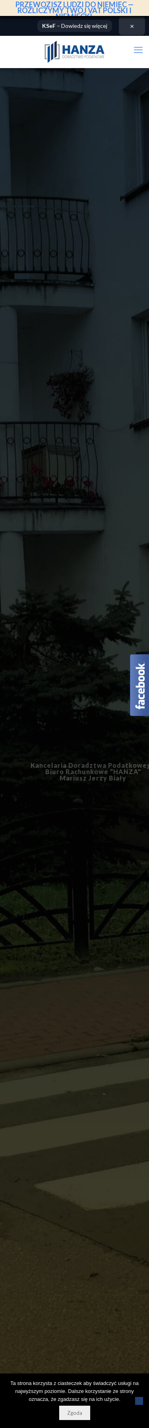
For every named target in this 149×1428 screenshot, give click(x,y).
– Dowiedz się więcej (74, 25)
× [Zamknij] (132, 25)
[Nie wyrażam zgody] (139, 1401)
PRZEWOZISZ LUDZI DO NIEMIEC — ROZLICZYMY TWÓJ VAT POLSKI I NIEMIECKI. (74, 10)
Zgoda (74, 1413)
